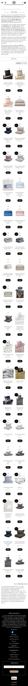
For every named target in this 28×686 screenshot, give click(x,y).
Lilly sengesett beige (8, 434)
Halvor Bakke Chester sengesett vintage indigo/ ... (8, 139)
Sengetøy (13, 9)
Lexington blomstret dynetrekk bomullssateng (19, 194)
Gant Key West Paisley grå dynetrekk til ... (8, 247)
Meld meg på (14, 671)
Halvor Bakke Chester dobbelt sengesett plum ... (20, 543)
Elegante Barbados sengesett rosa (20, 355)
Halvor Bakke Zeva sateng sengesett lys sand (20, 112)
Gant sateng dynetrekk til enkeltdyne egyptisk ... (8, 274)
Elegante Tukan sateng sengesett (8, 355)
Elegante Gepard (20, 381)
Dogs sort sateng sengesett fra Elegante (8, 83)
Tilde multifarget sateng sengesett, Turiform (20, 167)
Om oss (14, 652)
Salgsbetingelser (14, 654)
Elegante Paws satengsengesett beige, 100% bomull (20, 84)
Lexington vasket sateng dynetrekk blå (8, 221)
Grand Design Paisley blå (8, 488)
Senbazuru (19, 487)
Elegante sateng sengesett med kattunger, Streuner (20, 328)
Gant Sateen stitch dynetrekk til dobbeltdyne (8, 515)
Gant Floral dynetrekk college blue (8, 193)
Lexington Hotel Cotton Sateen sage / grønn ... (8, 301)
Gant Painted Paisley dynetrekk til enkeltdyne (20, 247)
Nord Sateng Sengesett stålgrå (20, 461)
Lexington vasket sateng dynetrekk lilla (20, 221)
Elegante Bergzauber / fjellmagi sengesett (8, 381)
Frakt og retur (14, 657)
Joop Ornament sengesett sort (19, 408)
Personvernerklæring (14, 659)
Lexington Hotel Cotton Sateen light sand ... (20, 274)
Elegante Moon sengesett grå (8, 408)
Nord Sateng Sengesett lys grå (8, 461)
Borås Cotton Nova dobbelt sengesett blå (19, 514)
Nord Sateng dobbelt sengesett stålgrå (19, 570)
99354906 (14, 645)
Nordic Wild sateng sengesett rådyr (20, 301)
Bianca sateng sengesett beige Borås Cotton (20, 139)
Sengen (7, 9)
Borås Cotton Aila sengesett (8, 327)
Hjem (2, 9)
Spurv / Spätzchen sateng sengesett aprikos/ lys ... (8, 112)
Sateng (18, 9)
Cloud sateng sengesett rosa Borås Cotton (8, 167)
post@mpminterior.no (14, 647)
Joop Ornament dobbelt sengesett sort (8, 570)
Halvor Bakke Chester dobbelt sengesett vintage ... (8, 543)
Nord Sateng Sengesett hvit (20, 435)
